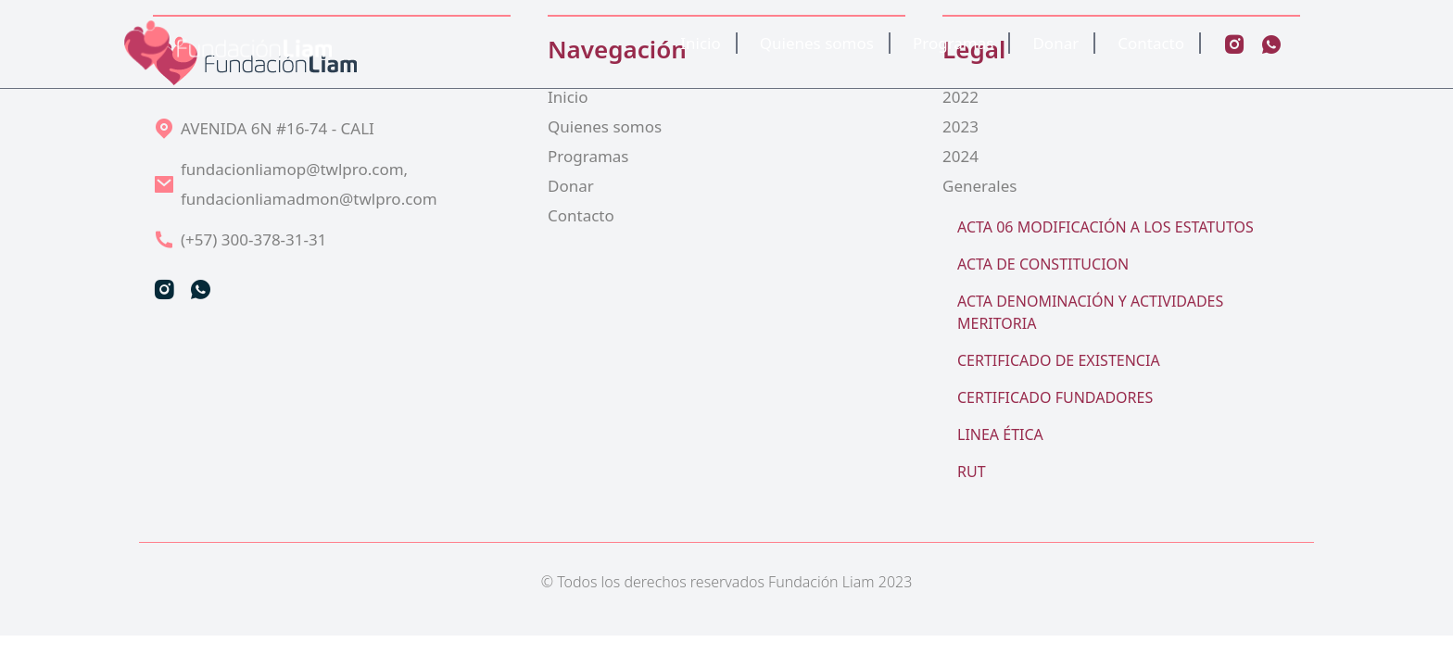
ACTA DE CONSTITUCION (1043, 264)
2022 (960, 96)
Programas (953, 43)
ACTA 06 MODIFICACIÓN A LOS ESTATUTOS (1105, 227)
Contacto (1151, 43)
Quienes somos (817, 43)
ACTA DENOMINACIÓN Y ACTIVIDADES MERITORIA (1090, 312)
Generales (979, 185)
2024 (960, 156)
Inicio (700, 43)
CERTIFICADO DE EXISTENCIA (1058, 360)
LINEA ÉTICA (1000, 434)
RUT (971, 471)
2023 (960, 126)
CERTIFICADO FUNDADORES (1055, 397)
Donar (1055, 43)
